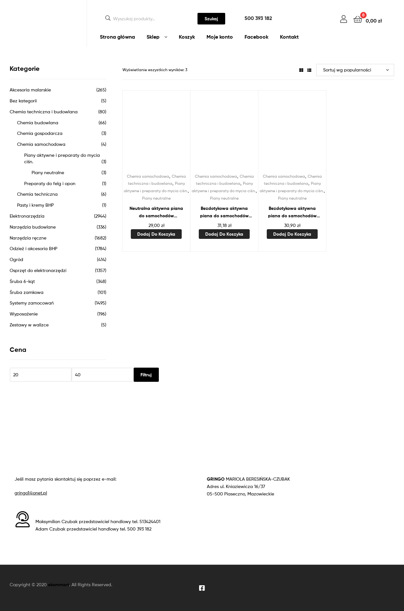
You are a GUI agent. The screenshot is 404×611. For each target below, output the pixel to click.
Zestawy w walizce (29, 324)
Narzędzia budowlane (33, 227)
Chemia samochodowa (148, 176)
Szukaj (211, 19)
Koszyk (187, 36)
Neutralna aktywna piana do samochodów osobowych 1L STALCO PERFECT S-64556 (156, 212)
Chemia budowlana (37, 122)
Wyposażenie (24, 313)
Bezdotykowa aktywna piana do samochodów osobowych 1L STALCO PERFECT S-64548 (292, 212)
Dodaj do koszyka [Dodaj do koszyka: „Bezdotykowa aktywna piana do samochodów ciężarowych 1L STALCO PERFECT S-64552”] (224, 234)
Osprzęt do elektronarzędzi (38, 270)
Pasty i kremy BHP (35, 205)
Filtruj (146, 375)
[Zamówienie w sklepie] (355, 70)
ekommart (58, 585)
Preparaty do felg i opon (49, 183)
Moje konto (220, 36)
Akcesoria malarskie (30, 89)
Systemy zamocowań (32, 303)
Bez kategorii (23, 100)
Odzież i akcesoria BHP (33, 248)
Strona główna (117, 36)
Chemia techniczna (37, 194)
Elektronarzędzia (27, 216)
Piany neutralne (156, 198)
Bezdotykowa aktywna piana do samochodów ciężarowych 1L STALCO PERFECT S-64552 (224, 212)
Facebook (256, 36)
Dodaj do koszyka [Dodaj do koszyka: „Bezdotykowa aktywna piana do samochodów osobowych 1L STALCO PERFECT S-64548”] (292, 234)
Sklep (153, 36)
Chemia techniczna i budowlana (44, 111)
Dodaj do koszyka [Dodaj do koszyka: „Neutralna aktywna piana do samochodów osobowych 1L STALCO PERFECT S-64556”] (156, 234)
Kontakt (289, 36)
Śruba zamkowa (26, 292)
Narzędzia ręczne (28, 237)
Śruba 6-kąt (22, 281)
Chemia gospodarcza (40, 133)
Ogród (16, 259)
